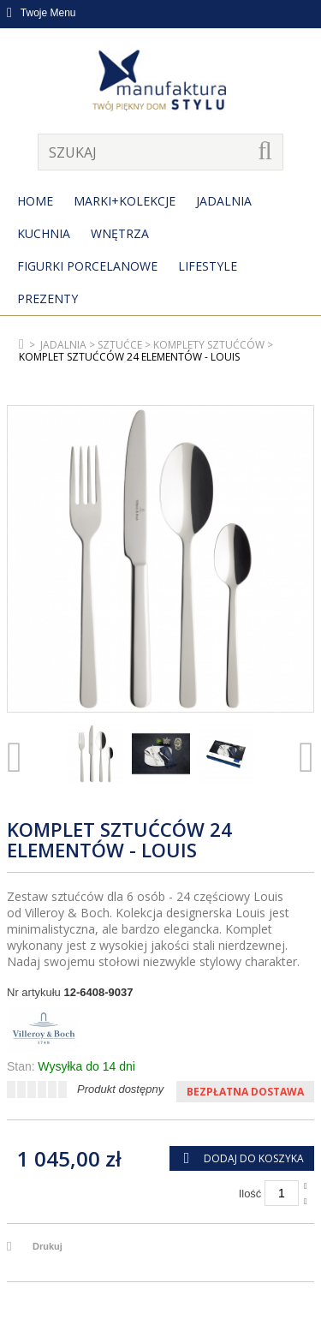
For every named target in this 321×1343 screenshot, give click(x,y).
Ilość (250, 1193)
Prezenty (47, 298)
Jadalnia (224, 201)
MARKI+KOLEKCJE (124, 201)
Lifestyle (207, 266)
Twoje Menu (41, 13)
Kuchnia (43, 233)
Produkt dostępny (120, 1089)
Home (35, 201)
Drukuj (47, 1246)
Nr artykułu (34, 992)
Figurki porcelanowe (87, 266)
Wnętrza (120, 233)
